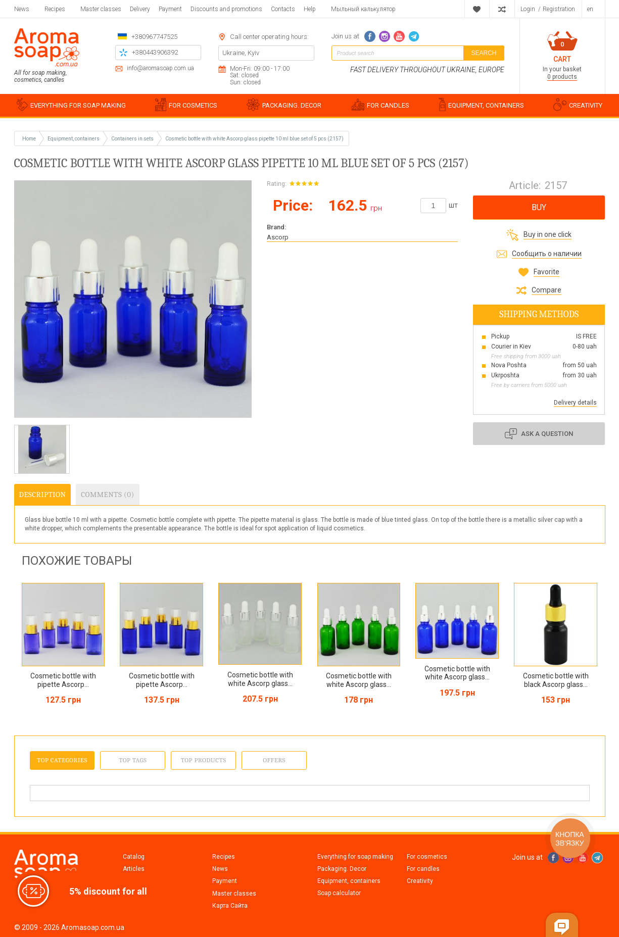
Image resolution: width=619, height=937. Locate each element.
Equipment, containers (348, 880)
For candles (423, 868)
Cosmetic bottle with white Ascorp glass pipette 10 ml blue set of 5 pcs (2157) (254, 138)
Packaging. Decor (341, 868)
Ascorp (278, 237)
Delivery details (575, 402)
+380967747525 (154, 36)
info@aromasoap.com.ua (160, 68)
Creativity (420, 880)
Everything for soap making (355, 856)
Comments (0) (107, 494)
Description (42, 494)
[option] (42, 449)
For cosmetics (427, 856)
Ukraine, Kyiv (240, 53)
